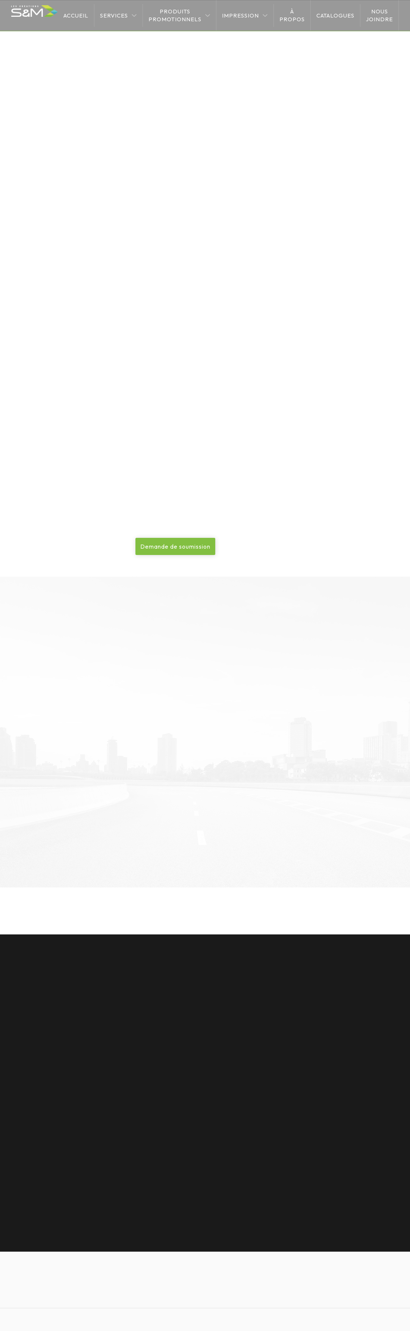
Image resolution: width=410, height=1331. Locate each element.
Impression (240, 15)
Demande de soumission (175, 546)
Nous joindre (379, 15)
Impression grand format (103, 106)
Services (114, 15)
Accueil (75, 15)
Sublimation (31, 247)
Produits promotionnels (174, 15)
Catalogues (335, 15)
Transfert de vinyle (40, 228)
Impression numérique (44, 208)
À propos (292, 15)
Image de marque (39, 267)
